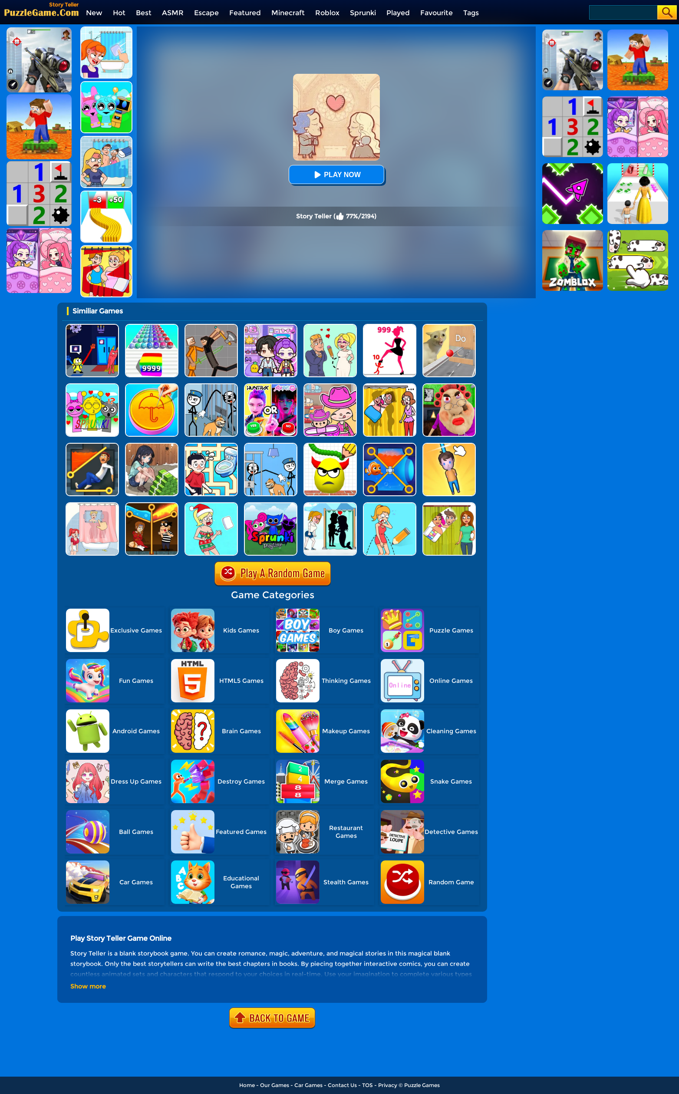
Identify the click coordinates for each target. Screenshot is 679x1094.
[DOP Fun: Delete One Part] (389, 386)
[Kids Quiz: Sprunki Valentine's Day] (92, 386)
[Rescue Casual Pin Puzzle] (151, 505)
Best (144, 13)
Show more (88, 986)
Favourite (436, 13)
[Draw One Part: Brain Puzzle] (389, 505)
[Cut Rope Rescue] (449, 446)
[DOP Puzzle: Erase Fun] (106, 139)
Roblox (327, 13)
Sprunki (363, 13)
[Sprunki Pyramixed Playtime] (270, 505)
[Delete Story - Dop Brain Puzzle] (449, 505)
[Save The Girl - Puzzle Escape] (330, 505)
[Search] (622, 12)
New (94, 13)
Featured (245, 13)
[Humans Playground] (211, 327)
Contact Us (342, 1085)
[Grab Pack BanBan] (92, 327)
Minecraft (288, 13)
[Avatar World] (330, 386)
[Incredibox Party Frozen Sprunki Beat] (106, 84)
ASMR (173, 13)
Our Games (274, 1085)
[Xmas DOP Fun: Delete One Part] (211, 505)
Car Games (308, 1085)
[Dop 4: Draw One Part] (92, 505)
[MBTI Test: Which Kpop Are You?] (270, 386)
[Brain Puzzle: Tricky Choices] (151, 446)
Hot (119, 13)
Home (247, 1085)
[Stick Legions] (389, 327)
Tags (471, 13)
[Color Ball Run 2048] (151, 327)
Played (398, 13)
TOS (367, 1085)
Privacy (387, 1085)
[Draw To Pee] (211, 446)
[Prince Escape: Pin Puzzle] (92, 446)
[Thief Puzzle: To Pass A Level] (270, 446)
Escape (206, 13)
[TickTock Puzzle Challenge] (449, 327)
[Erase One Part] (106, 29)
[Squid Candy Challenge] (151, 386)
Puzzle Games (422, 1085)
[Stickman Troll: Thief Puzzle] (211, 386)
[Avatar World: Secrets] (270, 327)
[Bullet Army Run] (106, 194)
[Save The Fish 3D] (389, 446)
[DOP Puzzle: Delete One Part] (106, 248)
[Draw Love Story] (330, 327)
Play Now (336, 174)
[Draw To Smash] (330, 446)
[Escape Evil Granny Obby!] (449, 386)
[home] (41, 12)
